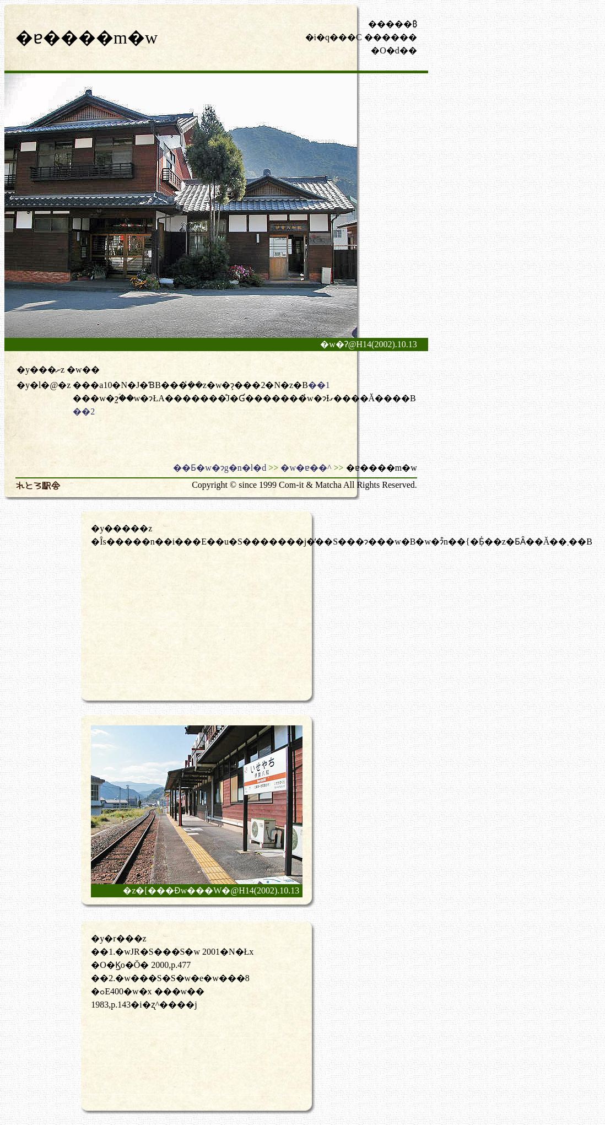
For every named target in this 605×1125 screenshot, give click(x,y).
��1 (319, 385)
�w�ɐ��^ (305, 467)
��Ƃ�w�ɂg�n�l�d (219, 467)
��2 (84, 411)
